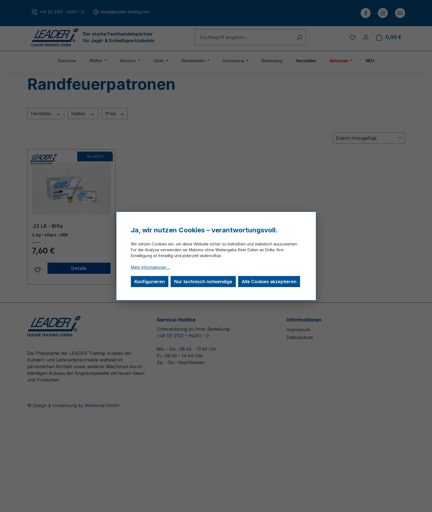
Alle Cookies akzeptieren (269, 281)
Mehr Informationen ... (150, 267)
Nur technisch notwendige (203, 281)
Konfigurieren (149, 281)
